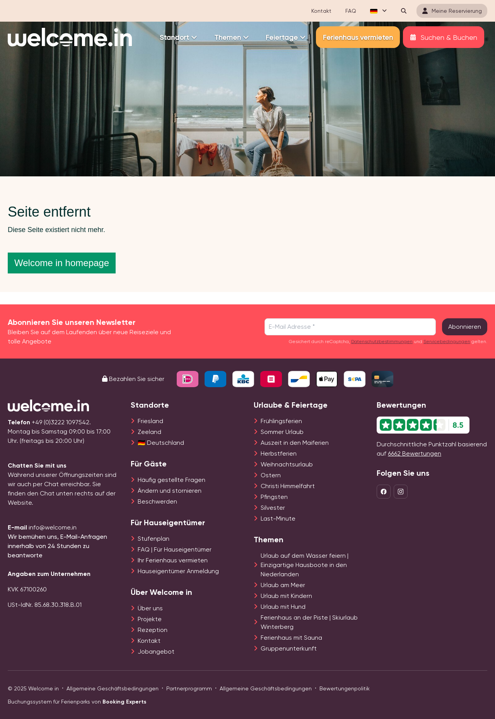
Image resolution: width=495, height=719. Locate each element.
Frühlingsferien (281, 421)
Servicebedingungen (446, 341)
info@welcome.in (53, 527)
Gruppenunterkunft (289, 648)
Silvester (273, 507)
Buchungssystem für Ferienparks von (77, 702)
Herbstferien (279, 453)
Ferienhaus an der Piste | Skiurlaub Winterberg (309, 622)
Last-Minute (278, 518)
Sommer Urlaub (282, 431)
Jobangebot (156, 651)
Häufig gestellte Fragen (171, 479)
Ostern (271, 475)
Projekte (150, 619)
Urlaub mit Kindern (286, 595)
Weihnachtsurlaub (287, 464)
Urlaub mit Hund (283, 606)
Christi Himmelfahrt (288, 486)
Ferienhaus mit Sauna (291, 637)
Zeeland (149, 431)
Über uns (150, 608)
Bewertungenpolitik (344, 688)
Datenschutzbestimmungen (382, 341)
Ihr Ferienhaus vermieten (173, 560)
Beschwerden (157, 501)
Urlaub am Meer (283, 585)
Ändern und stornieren (169, 490)
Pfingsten (274, 496)
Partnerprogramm (189, 688)
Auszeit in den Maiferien (295, 442)
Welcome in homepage (61, 263)
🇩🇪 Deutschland (161, 442)
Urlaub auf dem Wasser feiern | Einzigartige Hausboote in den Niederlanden (304, 565)
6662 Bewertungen (414, 453)
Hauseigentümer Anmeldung (178, 571)
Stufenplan (153, 538)
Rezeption (152, 630)
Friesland (150, 421)
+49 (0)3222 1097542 (60, 422)
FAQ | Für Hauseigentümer (175, 549)
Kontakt (149, 640)
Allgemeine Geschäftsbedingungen (113, 688)
